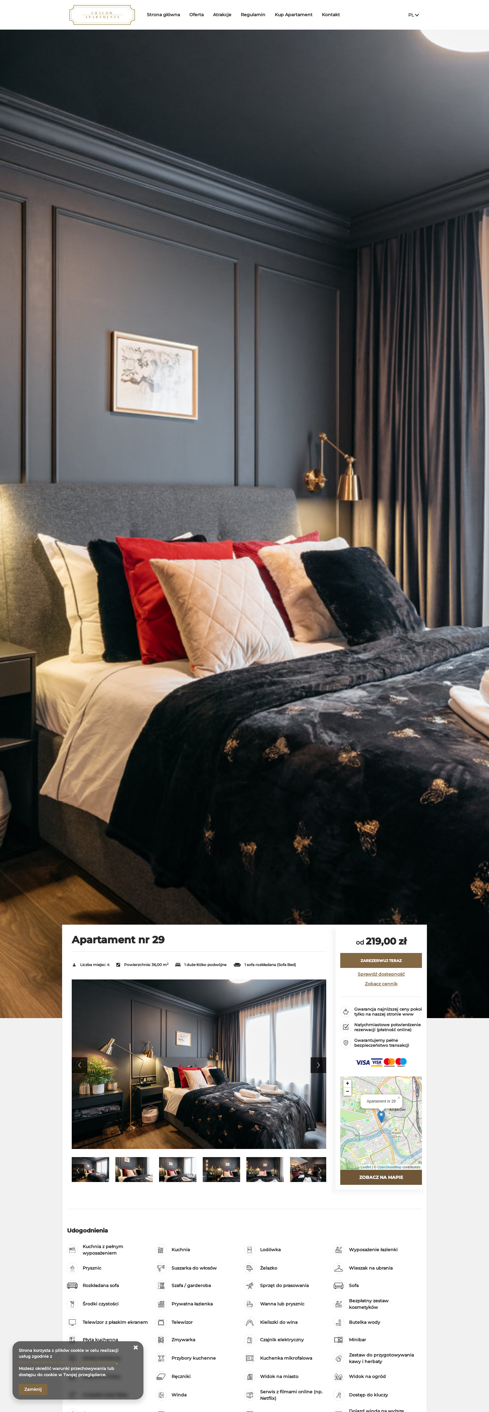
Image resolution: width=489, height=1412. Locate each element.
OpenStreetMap (389, 1167)
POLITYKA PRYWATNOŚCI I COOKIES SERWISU (67, 1362)
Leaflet (366, 1167)
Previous (79, 1065)
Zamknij (33, 1389)
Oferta (196, 14)
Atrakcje (222, 14)
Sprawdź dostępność (381, 974)
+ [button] (347, 1083)
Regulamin (253, 14)
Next (318, 1065)
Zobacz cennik (381, 984)
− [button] (347, 1091)
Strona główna (163, 14)
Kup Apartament (293, 14)
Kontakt (331, 14)
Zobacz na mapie (381, 1177)
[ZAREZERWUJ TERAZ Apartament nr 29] (381, 960)
